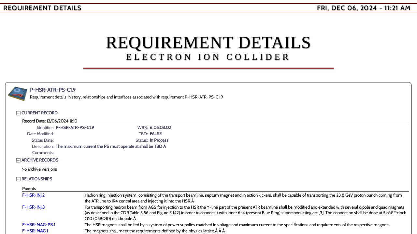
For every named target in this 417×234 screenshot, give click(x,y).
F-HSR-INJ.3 (33, 207)
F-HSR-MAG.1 (35, 230)
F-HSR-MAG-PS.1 (38, 224)
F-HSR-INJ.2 (33, 195)
